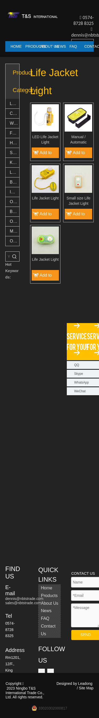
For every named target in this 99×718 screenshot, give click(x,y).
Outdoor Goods (14, 221)
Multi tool (14, 231)
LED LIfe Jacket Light (45, 139)
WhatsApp (81, 382)
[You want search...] (8, 256)
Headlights (14, 143)
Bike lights (14, 182)
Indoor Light (14, 192)
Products (49, 595)
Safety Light (14, 152)
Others (14, 241)
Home (46, 588)
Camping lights (14, 113)
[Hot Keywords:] (14, 256)
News (46, 610)
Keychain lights (14, 162)
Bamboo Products (14, 211)
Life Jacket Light (45, 198)
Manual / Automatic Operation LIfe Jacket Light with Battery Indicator (78, 140)
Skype (78, 374)
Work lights (14, 123)
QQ (76, 365)
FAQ (45, 618)
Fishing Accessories (14, 133)
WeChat (80, 391)
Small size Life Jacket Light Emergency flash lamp (78, 201)
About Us (49, 603)
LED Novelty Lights (14, 172)
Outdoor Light (14, 201)
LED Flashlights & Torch (14, 103)
